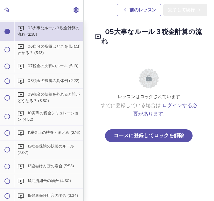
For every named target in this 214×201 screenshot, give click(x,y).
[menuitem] (76, 10)
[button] (7, 10)
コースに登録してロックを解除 (149, 135)
